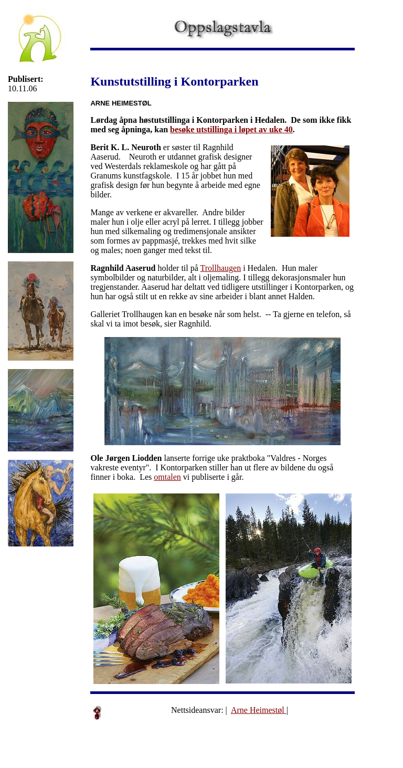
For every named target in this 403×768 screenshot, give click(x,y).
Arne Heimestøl (259, 710)
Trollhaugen (220, 268)
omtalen (167, 476)
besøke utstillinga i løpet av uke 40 (231, 129)
